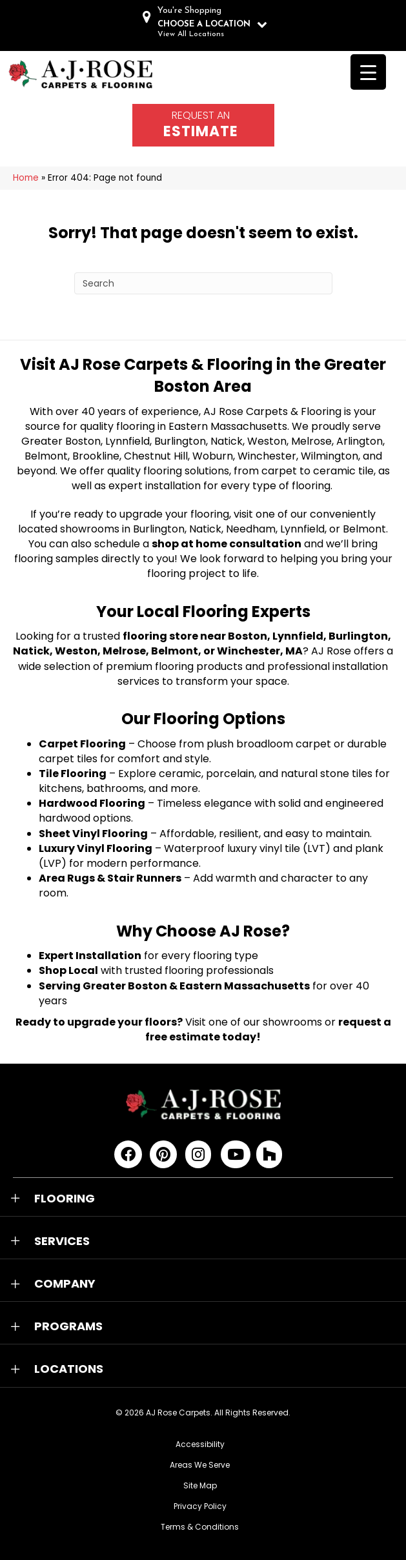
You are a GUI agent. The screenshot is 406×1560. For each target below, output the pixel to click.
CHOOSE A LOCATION (203, 24)
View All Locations (190, 34)
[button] (203, 1198)
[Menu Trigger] (368, 72)
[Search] (203, 283)
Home (26, 178)
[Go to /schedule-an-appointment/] (203, 125)
